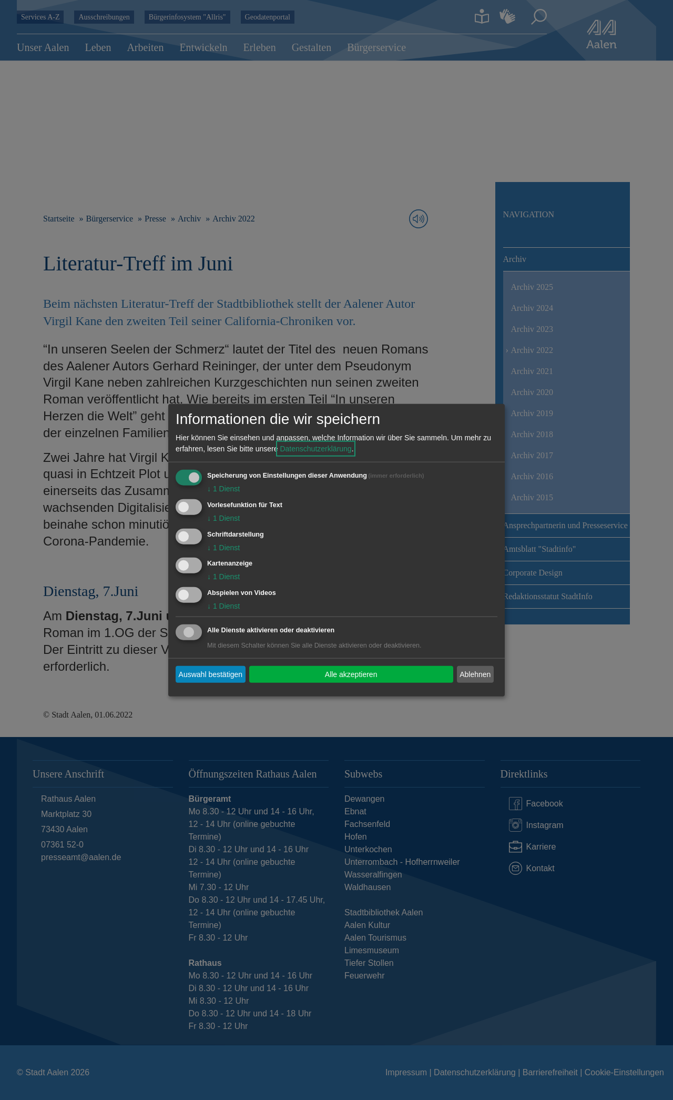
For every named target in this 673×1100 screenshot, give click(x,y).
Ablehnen (475, 674)
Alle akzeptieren (351, 674)
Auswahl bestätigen (210, 674)
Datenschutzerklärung (315, 449)
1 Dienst (223, 489)
